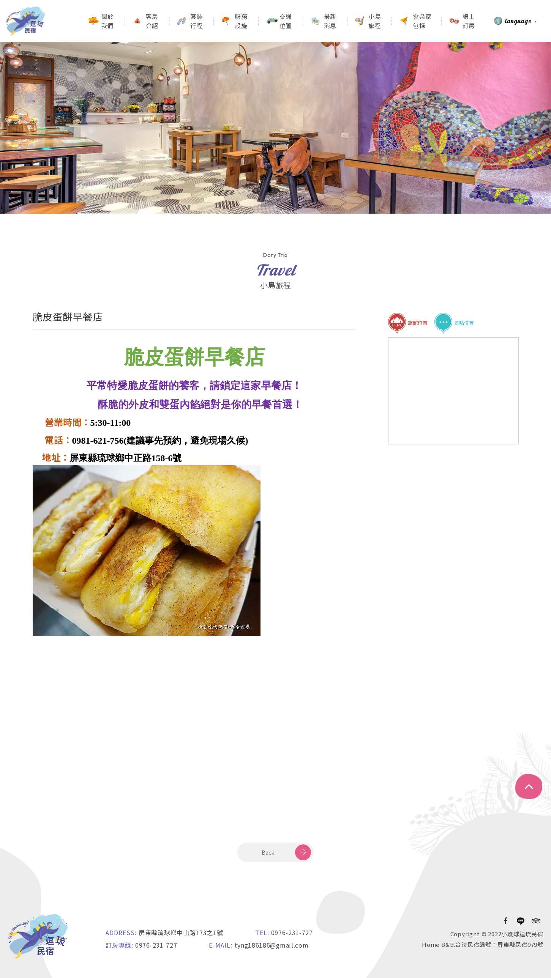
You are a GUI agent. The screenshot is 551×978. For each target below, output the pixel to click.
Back (268, 852)
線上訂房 (469, 21)
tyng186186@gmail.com (271, 945)
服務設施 (241, 21)
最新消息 (330, 21)
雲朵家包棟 (422, 21)
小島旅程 (374, 21)
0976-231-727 (292, 932)
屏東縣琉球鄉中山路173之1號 (181, 932)
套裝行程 (196, 21)
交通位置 (285, 21)
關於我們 (107, 21)
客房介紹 (152, 21)
